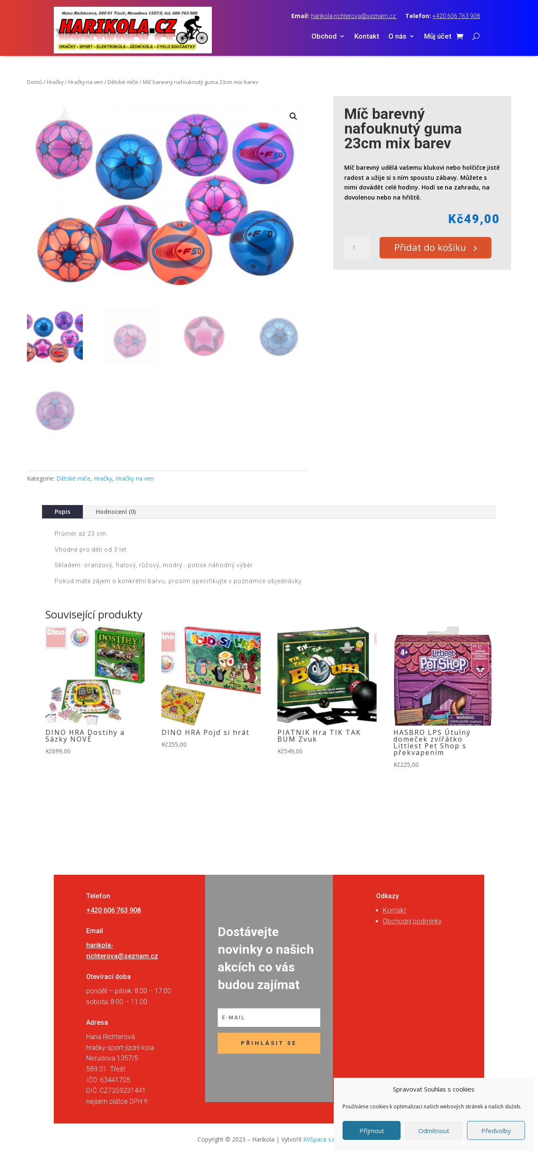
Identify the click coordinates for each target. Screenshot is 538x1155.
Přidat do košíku (433, 248)
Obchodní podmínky (412, 921)
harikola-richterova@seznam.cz (354, 16)
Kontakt (366, 36)
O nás (397, 36)
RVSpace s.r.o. (322, 1139)
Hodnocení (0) (116, 512)
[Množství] (356, 248)
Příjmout (371, 1130)
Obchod (324, 36)
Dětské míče (123, 82)
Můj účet (437, 36)
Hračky (55, 82)
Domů (34, 82)
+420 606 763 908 (456, 16)
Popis (62, 512)
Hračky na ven (85, 82)
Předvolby (496, 1130)
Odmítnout (433, 1130)
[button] (293, 116)
